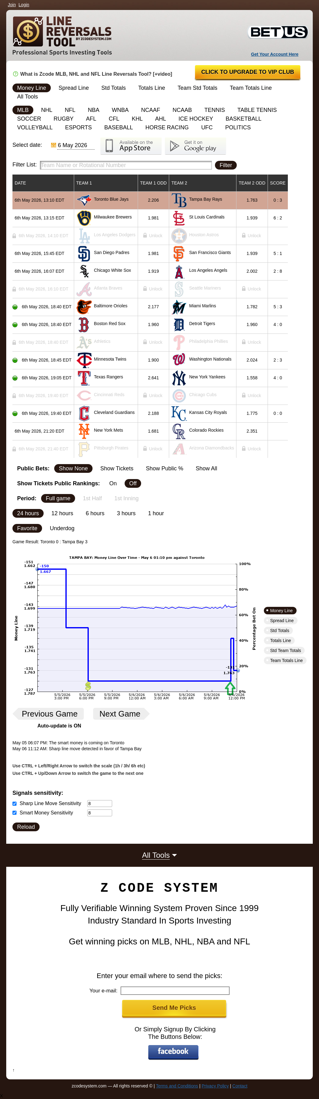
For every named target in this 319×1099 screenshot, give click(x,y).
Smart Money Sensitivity (46, 812)
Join (12, 4)
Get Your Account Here (274, 54)
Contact (239, 1085)
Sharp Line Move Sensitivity (50, 803)
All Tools (27, 97)
